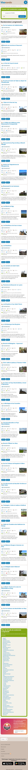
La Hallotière (5, 681)
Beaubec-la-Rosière (7, 642)
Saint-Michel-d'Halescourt (8, 706)
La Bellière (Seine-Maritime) (8, 676)
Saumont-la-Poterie (7, 710)
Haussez (4, 672)
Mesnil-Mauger (6, 692)
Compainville (5, 648)
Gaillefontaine (5, 663)
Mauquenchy (5, 688)
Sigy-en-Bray (5, 713)
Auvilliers (4, 639)
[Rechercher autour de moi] (24, 13)
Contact (2, 756)
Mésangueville (6, 691)
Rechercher (22, 16)
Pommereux (5, 701)
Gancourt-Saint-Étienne (7, 664)
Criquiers (4, 651)
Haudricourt (5, 671)
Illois (4, 675)
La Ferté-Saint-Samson (7, 679)
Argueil (4, 638)
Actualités (3, 751)
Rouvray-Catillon (6, 705)
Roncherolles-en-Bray (7, 702)
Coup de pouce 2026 (6, 753)
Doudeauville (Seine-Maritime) (9, 655)
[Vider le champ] (22, 13)
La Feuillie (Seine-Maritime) (8, 680)
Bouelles (4, 646)
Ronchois (4, 704)
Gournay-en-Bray (6, 666)
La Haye (4, 683)
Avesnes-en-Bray (6, 640)
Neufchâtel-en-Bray (7, 697)
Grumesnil (5, 668)
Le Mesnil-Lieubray (6, 685)
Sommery (5, 714)
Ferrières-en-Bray (6, 658)
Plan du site (3, 746)
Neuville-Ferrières (6, 698)
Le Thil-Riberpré (6, 687)
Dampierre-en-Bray (7, 654)
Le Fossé (4, 684)
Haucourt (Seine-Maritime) (8, 669)
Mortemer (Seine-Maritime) (8, 695)
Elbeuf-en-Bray (6, 656)
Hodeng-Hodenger (6, 673)
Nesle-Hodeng (6, 696)
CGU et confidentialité (5, 744)
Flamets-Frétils (6, 659)
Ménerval (5, 689)
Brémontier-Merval (7, 647)
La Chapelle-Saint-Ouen (7, 677)
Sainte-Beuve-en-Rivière (7, 709)
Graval (4, 667)
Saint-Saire (5, 708)
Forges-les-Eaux (6, 660)
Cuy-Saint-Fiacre (6, 652)
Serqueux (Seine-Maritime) (8, 712)
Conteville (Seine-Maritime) (8, 650)
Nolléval (4, 700)
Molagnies (5, 693)
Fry (3, 662)
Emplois (2, 749)
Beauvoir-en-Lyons (6, 644)
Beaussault (5, 643)
